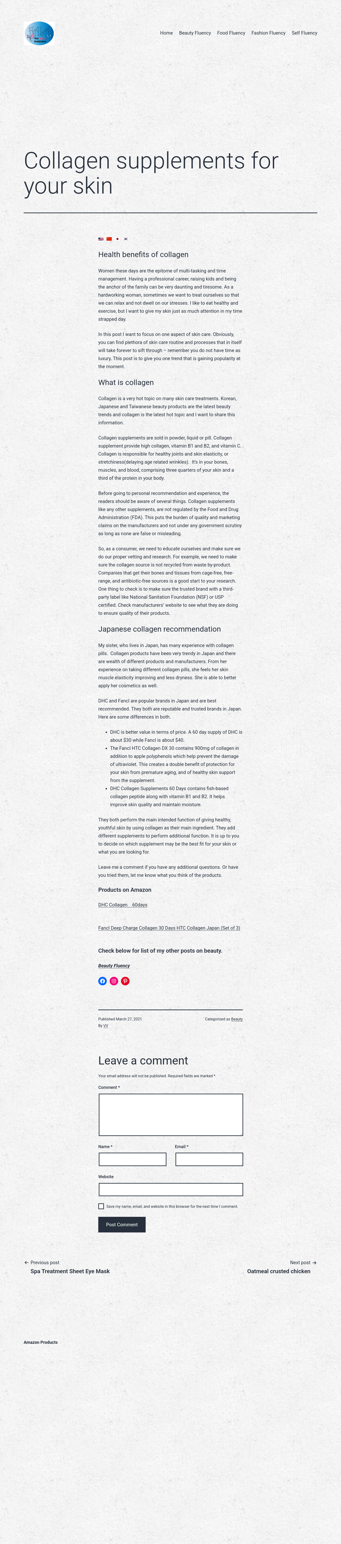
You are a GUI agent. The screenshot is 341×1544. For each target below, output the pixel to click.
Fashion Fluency (268, 33)
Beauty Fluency (195, 33)
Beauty (237, 1019)
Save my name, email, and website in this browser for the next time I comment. (172, 1206)
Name (105, 1146)
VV (105, 1025)
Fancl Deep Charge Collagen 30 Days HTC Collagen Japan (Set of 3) (169, 928)
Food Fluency (231, 33)
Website (106, 1176)
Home (166, 33)
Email (181, 1146)
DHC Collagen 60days (123, 905)
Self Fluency (304, 33)
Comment (109, 1087)
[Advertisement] (170, 105)
